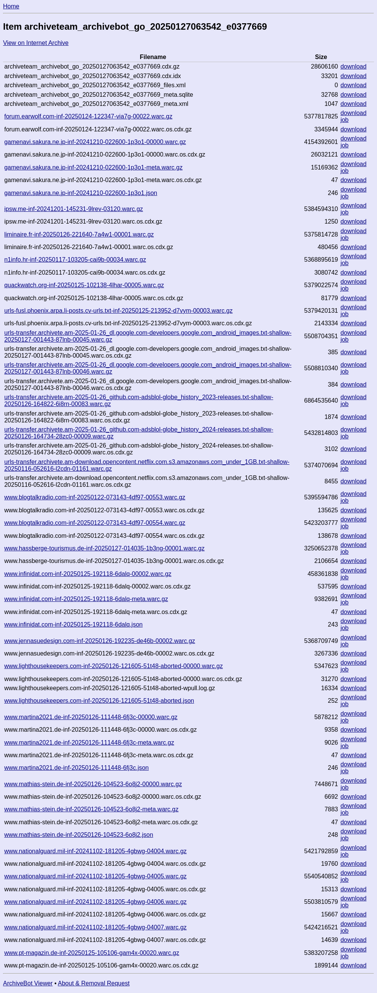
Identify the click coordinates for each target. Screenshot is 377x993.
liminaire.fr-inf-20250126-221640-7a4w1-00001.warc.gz (79, 234)
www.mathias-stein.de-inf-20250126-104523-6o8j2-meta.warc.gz (91, 809)
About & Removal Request (94, 983)
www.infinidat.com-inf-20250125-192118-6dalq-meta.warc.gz (86, 599)
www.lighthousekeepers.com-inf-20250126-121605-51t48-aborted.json (99, 700)
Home (11, 6)
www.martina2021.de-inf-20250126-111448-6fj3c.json (76, 767)
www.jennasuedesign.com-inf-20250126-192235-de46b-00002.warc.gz (99, 641)
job (344, 120)
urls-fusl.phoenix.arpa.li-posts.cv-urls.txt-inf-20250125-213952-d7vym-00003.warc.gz (118, 310)
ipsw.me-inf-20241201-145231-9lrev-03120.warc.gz (73, 209)
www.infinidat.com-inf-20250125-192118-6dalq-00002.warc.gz (87, 574)
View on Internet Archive (35, 43)
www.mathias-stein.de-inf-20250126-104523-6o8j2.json (78, 834)
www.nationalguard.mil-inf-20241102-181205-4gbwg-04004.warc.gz (95, 851)
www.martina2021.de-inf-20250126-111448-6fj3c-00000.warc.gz (90, 717)
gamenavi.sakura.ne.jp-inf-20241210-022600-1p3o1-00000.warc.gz (95, 142)
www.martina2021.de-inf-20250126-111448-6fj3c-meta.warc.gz (89, 742)
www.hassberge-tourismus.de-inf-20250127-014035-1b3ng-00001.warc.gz (104, 548)
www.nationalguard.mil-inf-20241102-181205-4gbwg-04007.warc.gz (95, 927)
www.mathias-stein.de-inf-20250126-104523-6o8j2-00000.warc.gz (93, 784)
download (353, 66)
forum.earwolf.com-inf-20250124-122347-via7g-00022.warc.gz (88, 116)
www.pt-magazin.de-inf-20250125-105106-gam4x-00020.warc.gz (91, 953)
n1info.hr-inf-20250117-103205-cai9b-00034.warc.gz (75, 259)
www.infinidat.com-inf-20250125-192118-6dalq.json (73, 624)
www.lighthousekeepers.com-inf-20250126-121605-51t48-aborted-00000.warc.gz (113, 666)
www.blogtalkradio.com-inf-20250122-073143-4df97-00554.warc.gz (94, 523)
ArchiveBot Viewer (27, 983)
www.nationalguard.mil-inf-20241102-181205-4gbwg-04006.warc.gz (95, 902)
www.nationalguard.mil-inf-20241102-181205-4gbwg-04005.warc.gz (95, 876)
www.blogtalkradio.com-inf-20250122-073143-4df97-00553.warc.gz (94, 497)
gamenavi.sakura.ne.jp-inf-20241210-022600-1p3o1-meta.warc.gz (93, 167)
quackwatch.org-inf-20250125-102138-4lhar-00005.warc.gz (84, 285)
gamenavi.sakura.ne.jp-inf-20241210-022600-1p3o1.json (80, 193)
